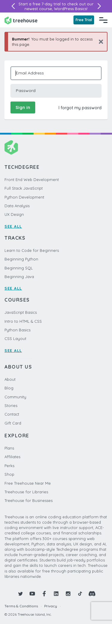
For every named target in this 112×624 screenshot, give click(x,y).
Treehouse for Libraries (26, 491)
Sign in (23, 107)
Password (26, 90)
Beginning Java (19, 276)
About (10, 379)
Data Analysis (17, 205)
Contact (11, 414)
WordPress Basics (70, 8)
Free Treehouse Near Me (27, 483)
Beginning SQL (18, 268)
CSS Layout (15, 338)
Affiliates (12, 456)
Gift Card (12, 423)
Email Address (30, 73)
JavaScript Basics (20, 312)
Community (15, 396)
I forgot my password (80, 107)
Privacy (50, 606)
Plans (9, 448)
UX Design (14, 214)
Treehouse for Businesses (28, 500)
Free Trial (84, 20)
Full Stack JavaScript (23, 188)
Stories (10, 405)
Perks (9, 465)
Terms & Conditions (21, 606)
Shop (9, 474)
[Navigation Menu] (103, 19)
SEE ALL (13, 226)
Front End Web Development (31, 179)
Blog (8, 388)
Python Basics (17, 329)
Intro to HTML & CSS (23, 321)
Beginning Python (21, 259)
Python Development (24, 197)
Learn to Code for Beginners (31, 250)
